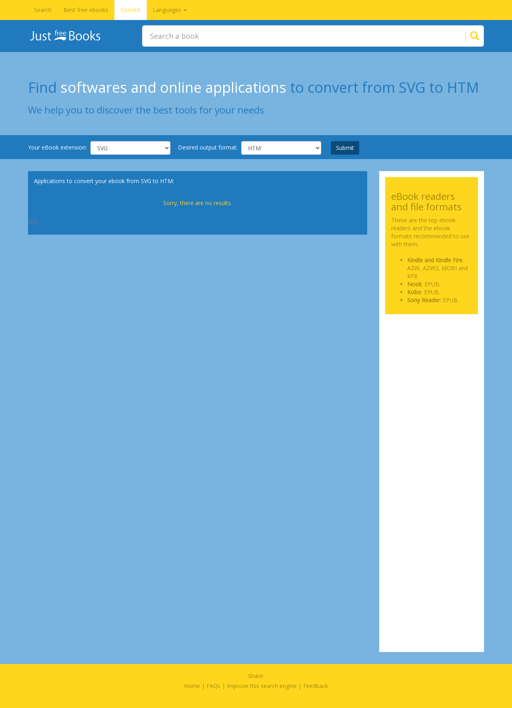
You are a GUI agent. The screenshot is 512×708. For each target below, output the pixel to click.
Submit (345, 148)
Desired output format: (208, 147)
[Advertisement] (431, 360)
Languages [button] (170, 10)
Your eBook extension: (57, 147)
